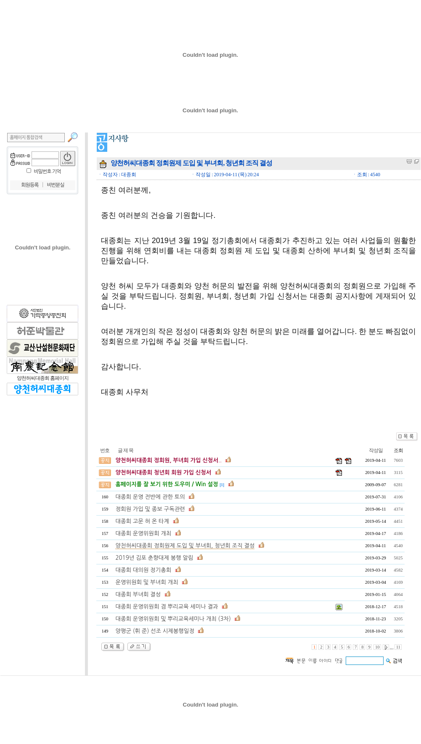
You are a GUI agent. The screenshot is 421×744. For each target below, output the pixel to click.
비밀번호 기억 (47, 171)
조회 (398, 450)
